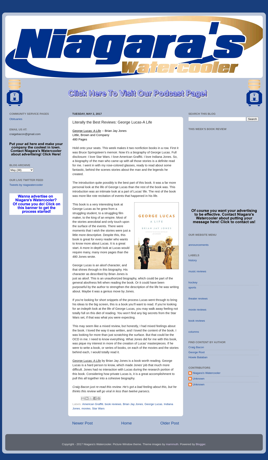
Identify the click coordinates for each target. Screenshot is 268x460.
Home (126, 423)
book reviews (113, 404)
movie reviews (197, 309)
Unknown (198, 378)
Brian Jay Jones (133, 404)
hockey (192, 282)
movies (86, 408)
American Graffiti (92, 404)
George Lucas (153, 404)
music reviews (197, 271)
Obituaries (15, 119)
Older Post (169, 423)
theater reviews (198, 298)
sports (192, 287)
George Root (196, 352)
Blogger (200, 444)
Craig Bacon (196, 347)
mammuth (172, 444)
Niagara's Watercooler (206, 373)
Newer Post (82, 423)
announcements (198, 244)
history (192, 260)
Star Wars (98, 408)
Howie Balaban (197, 357)
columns (193, 331)
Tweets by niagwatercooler (26, 184)
